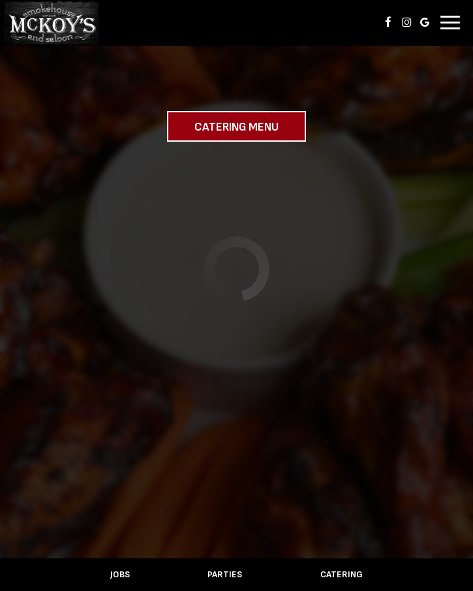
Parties (224, 574)
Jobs (120, 574)
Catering (341, 574)
